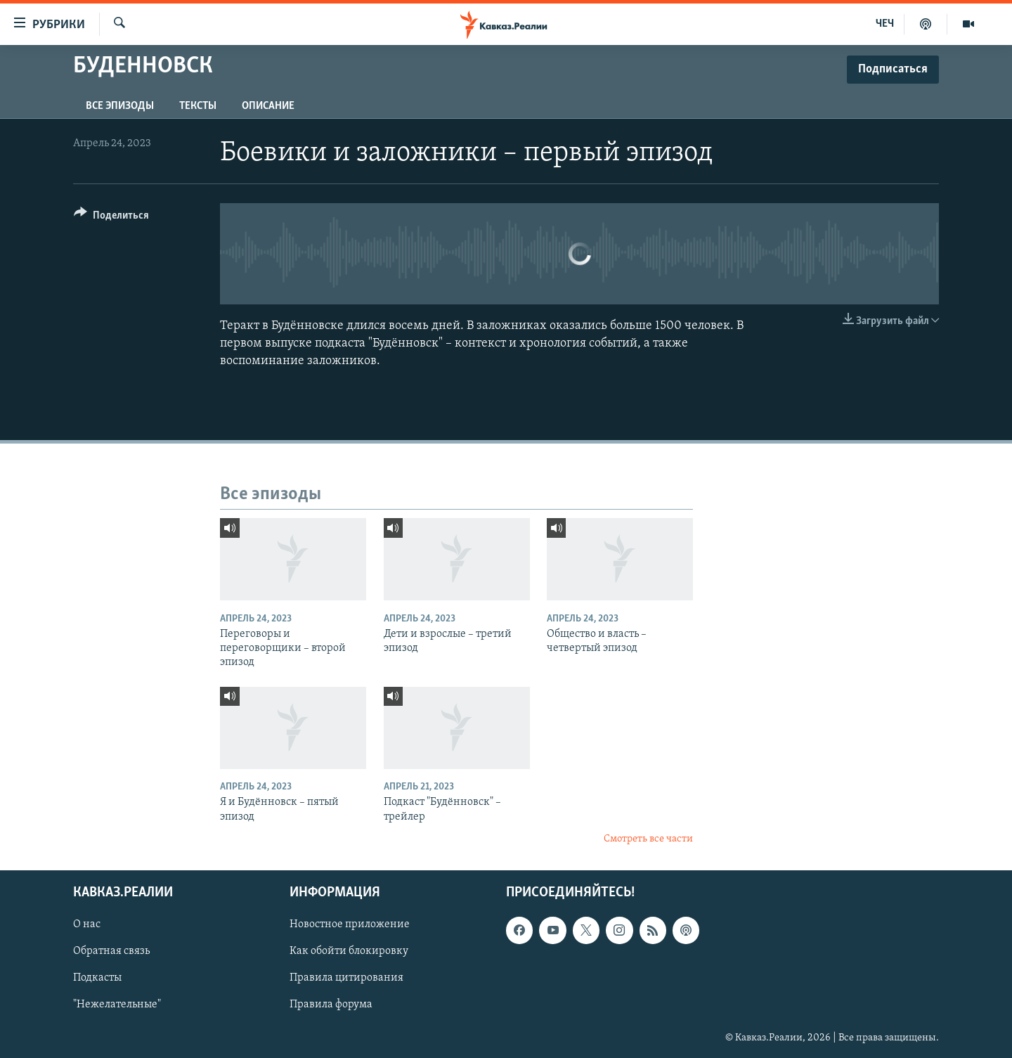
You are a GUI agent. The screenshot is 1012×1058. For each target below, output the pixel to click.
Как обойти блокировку (349, 951)
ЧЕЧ (885, 24)
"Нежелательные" (117, 1005)
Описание (268, 106)
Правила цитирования (346, 978)
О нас (86, 925)
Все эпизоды (120, 106)
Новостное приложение (350, 925)
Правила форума (331, 1005)
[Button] (111, 217)
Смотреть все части (648, 839)
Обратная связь (111, 951)
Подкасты (97, 978)
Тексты (197, 106)
